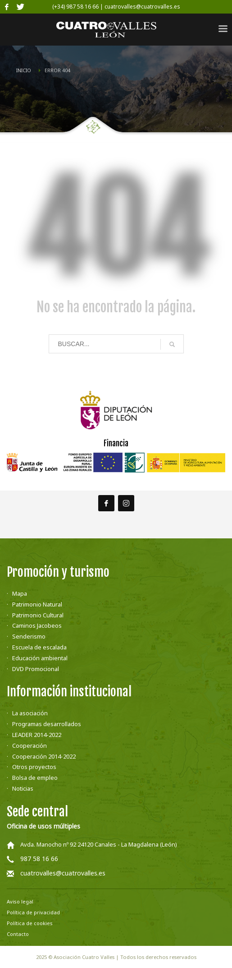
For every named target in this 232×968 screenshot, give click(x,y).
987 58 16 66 (39, 858)
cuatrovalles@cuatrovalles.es (62, 873)
